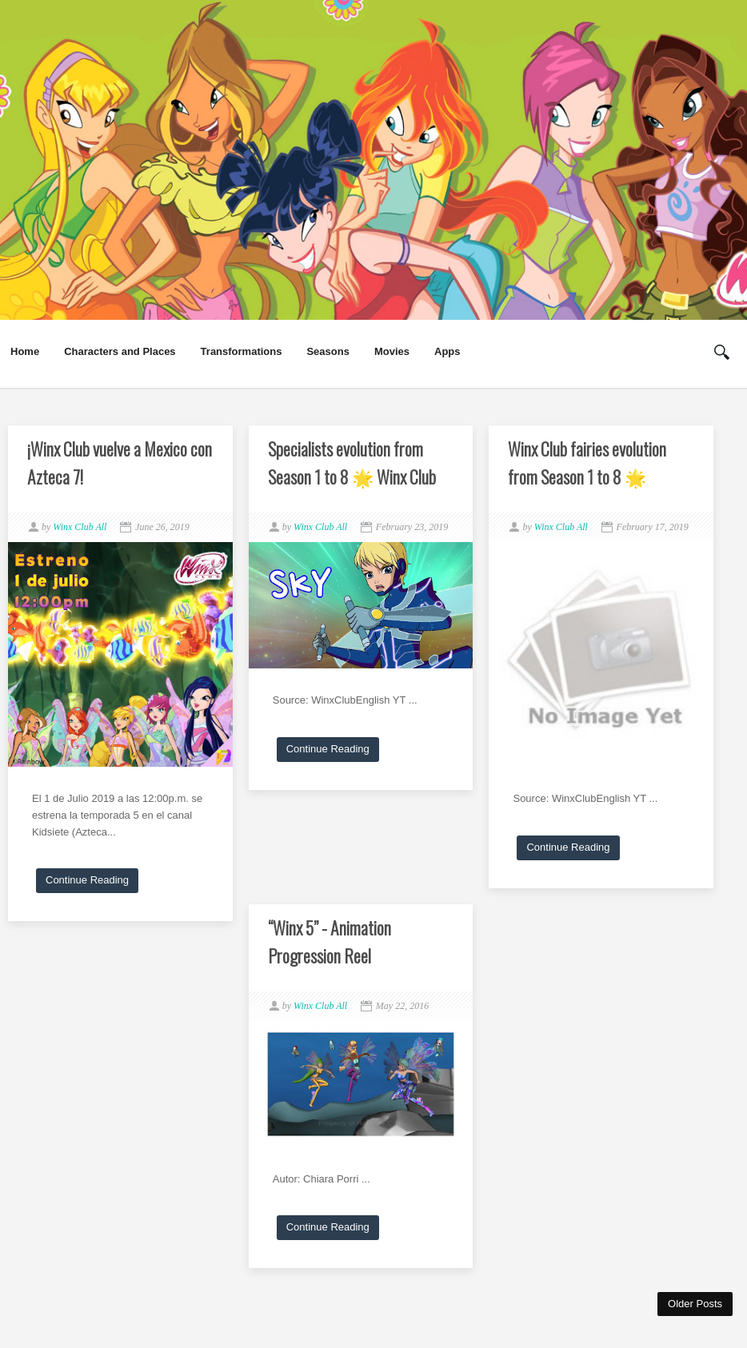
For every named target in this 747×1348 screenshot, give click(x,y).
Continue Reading (87, 880)
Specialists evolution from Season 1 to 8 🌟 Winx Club (352, 462)
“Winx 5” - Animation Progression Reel (329, 941)
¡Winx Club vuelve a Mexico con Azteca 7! (119, 462)
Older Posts (695, 1304)
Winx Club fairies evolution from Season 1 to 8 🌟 (587, 462)
